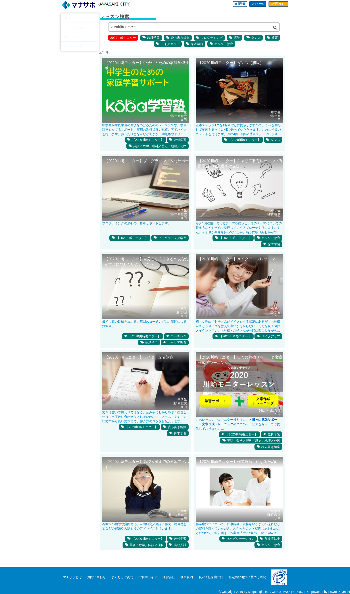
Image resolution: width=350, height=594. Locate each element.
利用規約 (186, 577)
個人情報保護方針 (210, 577)
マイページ (253, 4)
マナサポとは (72, 577)
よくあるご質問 (122, 577)
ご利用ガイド (276, 4)
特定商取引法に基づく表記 (247, 577)
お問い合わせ (96, 577)
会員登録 (233, 4)
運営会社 (168, 577)
